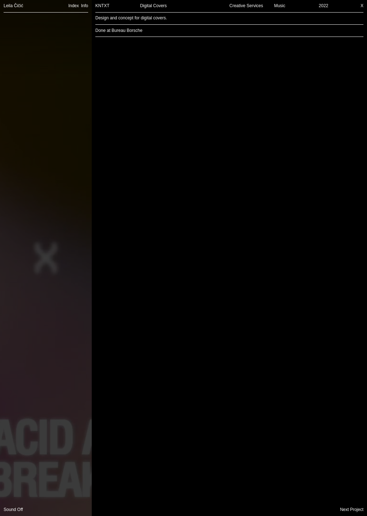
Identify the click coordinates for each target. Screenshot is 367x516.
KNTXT (102, 6)
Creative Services (246, 6)
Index (73, 6)
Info (84, 6)
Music (279, 6)
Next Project (351, 509)
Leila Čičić (13, 6)
